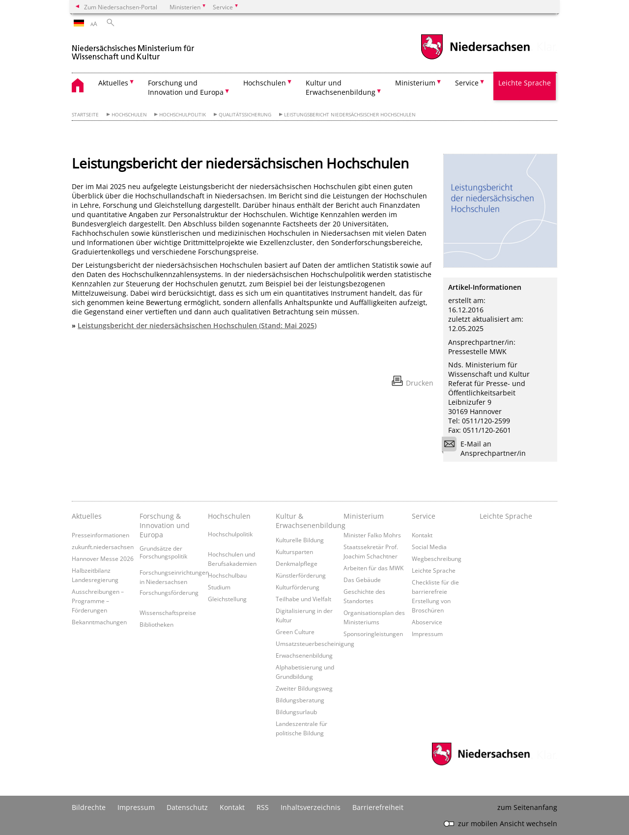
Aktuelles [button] (113, 82)
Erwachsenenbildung (304, 655)
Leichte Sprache (524, 82)
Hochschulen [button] (264, 82)
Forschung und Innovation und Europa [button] (186, 87)
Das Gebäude (362, 580)
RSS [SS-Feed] (263, 807)
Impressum (427, 634)
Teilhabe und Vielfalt (303, 599)
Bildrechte (89, 807)
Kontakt (422, 535)
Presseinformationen (100, 535)
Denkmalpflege (296, 563)
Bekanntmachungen (99, 622)
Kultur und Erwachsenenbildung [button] (340, 87)
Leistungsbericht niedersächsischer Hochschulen (350, 114)
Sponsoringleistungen (373, 634)
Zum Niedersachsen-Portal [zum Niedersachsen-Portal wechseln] (120, 7)
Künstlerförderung (301, 575)
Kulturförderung (297, 587)
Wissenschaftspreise (168, 612)
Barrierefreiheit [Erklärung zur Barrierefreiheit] (377, 807)
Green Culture (295, 632)
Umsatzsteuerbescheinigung (315, 643)
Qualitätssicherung (245, 114)
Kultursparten (294, 552)
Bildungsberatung (300, 700)
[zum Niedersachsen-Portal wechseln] (475, 58)
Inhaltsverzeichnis (311, 807)
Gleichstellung (227, 599)
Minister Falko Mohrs (372, 535)
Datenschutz (187, 807)
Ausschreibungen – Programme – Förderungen (98, 600)
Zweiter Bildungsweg (304, 688)
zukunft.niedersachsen (103, 547)
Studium (219, 587)
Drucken (419, 383)
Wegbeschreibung (436, 558)
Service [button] (467, 82)
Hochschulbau (227, 575)
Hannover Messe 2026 (103, 558)
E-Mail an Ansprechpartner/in (487, 448)
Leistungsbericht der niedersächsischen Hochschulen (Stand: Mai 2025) (197, 325)
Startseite (85, 114)
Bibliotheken (156, 624)
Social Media (429, 547)
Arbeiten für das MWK (373, 568)
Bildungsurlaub (296, 712)
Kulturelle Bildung (300, 540)
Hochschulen (129, 114)
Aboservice (427, 622)
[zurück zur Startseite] (133, 48)
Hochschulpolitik (182, 114)
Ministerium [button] (415, 82)
